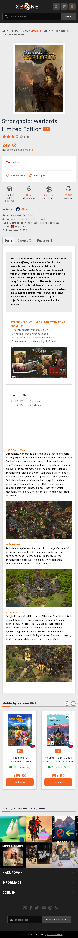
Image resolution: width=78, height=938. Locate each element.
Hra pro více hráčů (49, 223)
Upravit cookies (54, 934)
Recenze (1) (45, 240)
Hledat (68, 16)
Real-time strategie (22, 219)
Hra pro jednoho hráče (25, 223)
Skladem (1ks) (22, 767)
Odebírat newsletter (56, 919)
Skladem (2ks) (60, 767)
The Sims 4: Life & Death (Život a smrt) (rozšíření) (58, 759)
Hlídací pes (37, 175)
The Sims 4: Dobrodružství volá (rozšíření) (20, 760)
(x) (26, 137)
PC (16, 401)
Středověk (40, 219)
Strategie (35, 405)
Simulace (35, 401)
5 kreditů (28, 149)
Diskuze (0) (25, 240)
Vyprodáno (12, 162)
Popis (9, 241)
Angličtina (18, 226)
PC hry (24, 401)
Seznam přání (16, 175)
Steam (25, 209)
